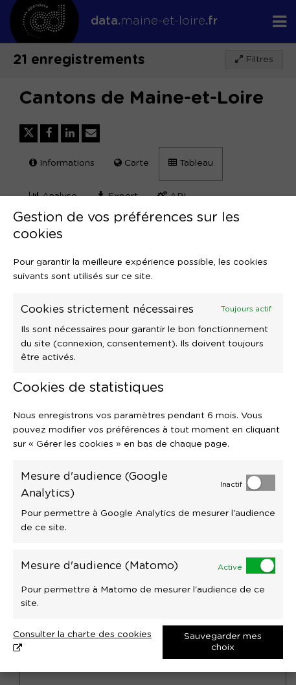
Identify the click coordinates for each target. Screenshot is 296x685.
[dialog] (148, 434)
